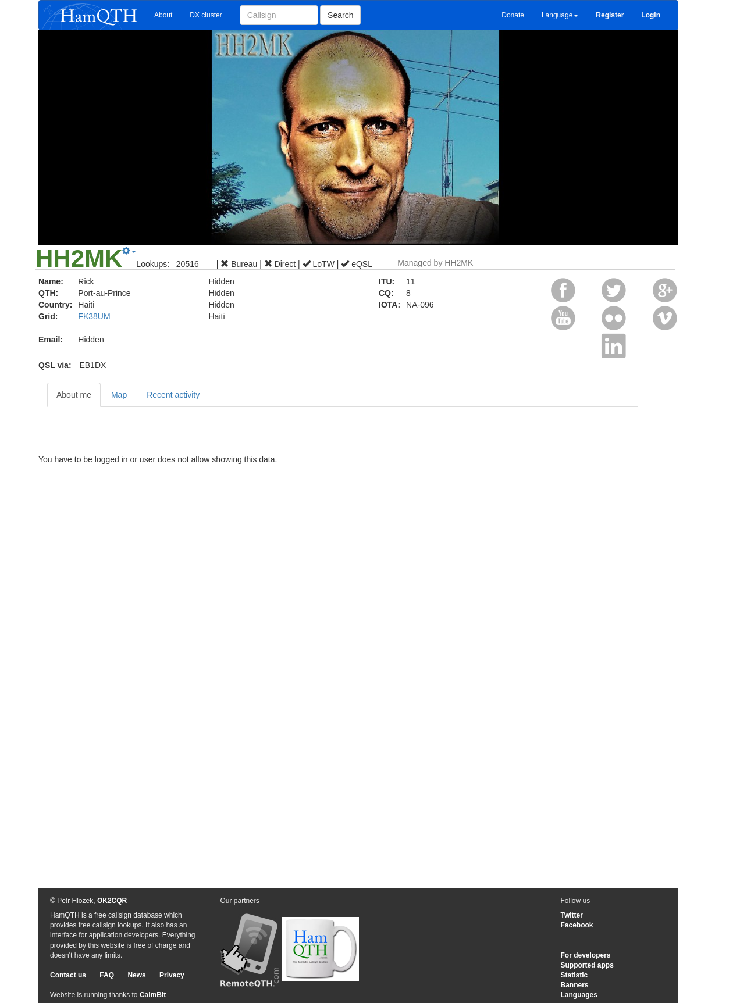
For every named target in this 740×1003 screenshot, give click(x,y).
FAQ (106, 975)
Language (560, 15)
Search (340, 15)
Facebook (577, 925)
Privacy (171, 975)
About (163, 15)
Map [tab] (119, 394)
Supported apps (587, 965)
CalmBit (153, 995)
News (136, 975)
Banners (575, 985)
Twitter (572, 915)
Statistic (574, 975)
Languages (579, 995)
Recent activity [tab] (173, 394)
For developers (586, 955)
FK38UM (94, 316)
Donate (512, 15)
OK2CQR (112, 901)
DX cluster (206, 15)
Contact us (68, 975)
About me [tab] (73, 394)
